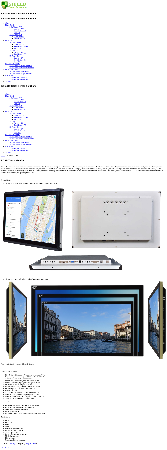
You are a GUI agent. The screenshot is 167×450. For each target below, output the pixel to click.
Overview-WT (19, 37)
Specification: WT (20, 39)
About (7, 23)
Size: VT (17, 33)
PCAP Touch (9, 25)
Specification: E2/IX (21, 46)
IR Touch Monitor (11, 70)
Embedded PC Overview (18, 77)
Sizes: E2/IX (18, 48)
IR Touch (8, 40)
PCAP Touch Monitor (12, 64)
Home (3, 156)
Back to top (5, 447)
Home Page (11, 444)
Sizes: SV (17, 62)
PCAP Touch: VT (15, 27)
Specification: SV (20, 60)
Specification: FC (20, 54)
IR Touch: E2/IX (15, 42)
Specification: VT (20, 31)
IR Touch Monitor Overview (19, 71)
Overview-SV (18, 58)
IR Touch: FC (14, 50)
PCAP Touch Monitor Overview (20, 66)
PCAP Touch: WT (15, 35)
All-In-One (9, 75)
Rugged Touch (31, 444)
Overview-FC (18, 52)
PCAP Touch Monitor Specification (21, 68)
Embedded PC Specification (19, 79)
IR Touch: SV (14, 56)
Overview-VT (19, 29)
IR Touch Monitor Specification (20, 73)
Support (8, 81)
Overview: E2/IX (20, 44)
